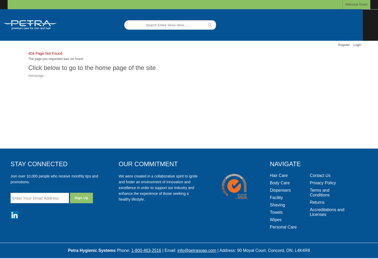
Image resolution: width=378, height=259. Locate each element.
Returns (317, 202)
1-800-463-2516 (146, 250)
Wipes (275, 219)
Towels (276, 212)
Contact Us (320, 175)
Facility (276, 197)
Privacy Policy (323, 183)
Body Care (280, 183)
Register (344, 45)
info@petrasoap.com (196, 250)
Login (357, 45)
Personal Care (283, 227)
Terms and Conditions (320, 192)
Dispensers (280, 190)
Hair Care (279, 175)
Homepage (36, 76)
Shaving (277, 205)
